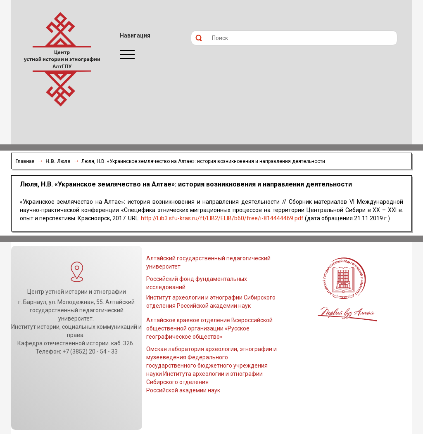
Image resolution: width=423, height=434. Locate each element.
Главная (24, 161)
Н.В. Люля (57, 161)
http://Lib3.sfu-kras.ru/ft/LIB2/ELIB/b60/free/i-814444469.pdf (222, 218)
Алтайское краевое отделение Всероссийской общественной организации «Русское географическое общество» (209, 328)
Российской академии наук (183, 390)
